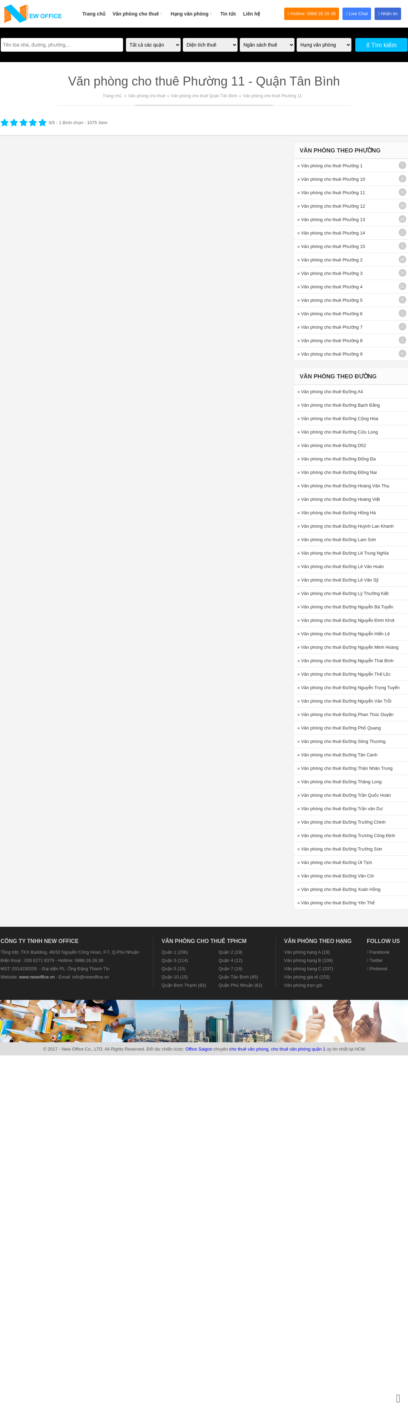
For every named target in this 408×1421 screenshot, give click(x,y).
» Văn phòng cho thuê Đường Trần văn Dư (340, 808)
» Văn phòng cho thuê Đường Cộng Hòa (337, 418)
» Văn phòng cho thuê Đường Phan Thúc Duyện (345, 714)
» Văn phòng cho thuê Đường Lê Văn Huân (340, 566)
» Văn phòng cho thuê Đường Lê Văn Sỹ (338, 580)
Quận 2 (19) (230, 952)
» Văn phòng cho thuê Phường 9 (329, 354)
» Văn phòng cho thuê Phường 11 (331, 192)
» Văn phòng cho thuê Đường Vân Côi (335, 875)
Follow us (383, 941)
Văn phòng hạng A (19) (307, 952)
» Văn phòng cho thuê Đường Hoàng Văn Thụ (343, 485)
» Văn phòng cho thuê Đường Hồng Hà (336, 512)
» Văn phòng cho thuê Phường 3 (329, 273)
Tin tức (228, 14)
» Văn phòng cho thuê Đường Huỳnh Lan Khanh (345, 526)
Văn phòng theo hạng (318, 941)
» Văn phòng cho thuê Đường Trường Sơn (339, 849)
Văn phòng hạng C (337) (308, 968)
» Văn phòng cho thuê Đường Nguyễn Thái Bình (345, 660)
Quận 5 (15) (174, 968)
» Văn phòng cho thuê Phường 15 (331, 246)
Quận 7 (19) (230, 968)
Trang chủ (94, 14)
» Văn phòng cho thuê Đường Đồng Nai (337, 472)
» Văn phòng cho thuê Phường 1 (329, 165)
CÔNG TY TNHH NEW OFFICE (40, 941)
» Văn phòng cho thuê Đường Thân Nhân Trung (344, 768)
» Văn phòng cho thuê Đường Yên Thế (336, 902)
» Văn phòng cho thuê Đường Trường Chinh (341, 822)
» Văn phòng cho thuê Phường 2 (329, 259)
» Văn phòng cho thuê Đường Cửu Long (337, 432)
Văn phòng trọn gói (303, 985)
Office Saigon (199, 1049)
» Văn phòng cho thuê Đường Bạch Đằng (338, 405)
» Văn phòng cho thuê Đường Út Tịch (334, 862)
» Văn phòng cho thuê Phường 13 (331, 219)
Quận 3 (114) (175, 960)
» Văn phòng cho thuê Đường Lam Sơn (336, 539)
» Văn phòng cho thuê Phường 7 (329, 327)
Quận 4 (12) (230, 960)
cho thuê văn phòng (249, 1049)
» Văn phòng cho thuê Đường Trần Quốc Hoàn (344, 795)
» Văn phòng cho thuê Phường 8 (329, 340)
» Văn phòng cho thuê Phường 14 (331, 233)
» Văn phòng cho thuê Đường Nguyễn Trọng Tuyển (348, 687)
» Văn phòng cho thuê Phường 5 (329, 300)
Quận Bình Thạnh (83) (184, 985)
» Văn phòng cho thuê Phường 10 (331, 179)
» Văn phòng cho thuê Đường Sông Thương (341, 741)
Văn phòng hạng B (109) (308, 960)
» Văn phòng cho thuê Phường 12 (331, 206)
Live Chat (357, 13)
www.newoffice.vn (36, 977)
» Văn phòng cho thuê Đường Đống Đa (336, 458)
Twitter (375, 960)
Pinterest (377, 968)
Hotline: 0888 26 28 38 (312, 13)
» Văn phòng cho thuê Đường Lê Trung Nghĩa (343, 553)
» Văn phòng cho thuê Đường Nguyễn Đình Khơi (345, 620)
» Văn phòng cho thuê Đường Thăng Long (339, 781)
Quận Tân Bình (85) (238, 977)
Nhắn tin (388, 13)
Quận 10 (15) (175, 977)
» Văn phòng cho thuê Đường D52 (331, 445)
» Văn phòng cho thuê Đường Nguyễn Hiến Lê (343, 633)
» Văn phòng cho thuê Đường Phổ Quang (339, 728)
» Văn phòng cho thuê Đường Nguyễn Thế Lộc (344, 674)
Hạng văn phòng (192, 10)
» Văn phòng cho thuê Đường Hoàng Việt (338, 499)
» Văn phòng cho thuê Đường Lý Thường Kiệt (343, 593)
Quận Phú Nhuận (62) (240, 985)
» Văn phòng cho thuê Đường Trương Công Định (346, 835)
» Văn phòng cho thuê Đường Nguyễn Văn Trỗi (344, 701)
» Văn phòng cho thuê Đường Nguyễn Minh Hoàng (348, 647)
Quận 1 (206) (175, 952)
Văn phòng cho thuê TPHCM (204, 941)
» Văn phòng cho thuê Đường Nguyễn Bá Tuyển (345, 606)
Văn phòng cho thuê (138, 10)
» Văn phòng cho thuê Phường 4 (329, 286)
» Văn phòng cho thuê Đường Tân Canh (337, 754)
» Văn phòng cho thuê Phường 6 (329, 313)
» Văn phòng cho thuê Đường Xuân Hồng (338, 889)
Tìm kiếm (381, 45)
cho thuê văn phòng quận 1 (298, 1049)
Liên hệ (251, 14)
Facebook (378, 952)
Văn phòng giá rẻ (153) (307, 977)
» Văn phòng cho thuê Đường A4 (330, 391)
